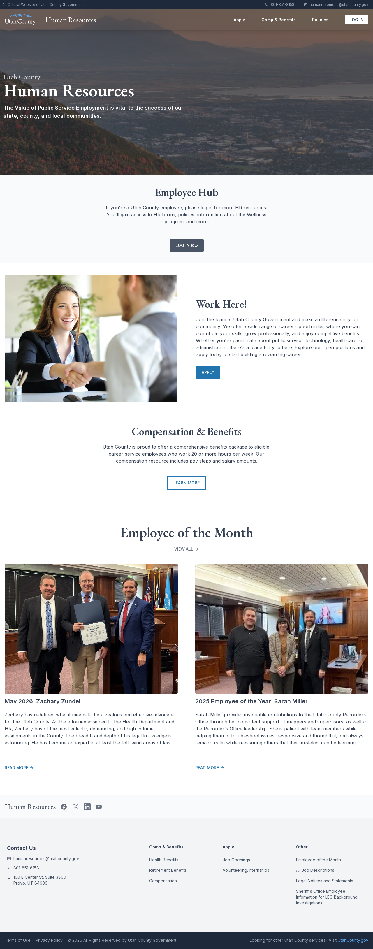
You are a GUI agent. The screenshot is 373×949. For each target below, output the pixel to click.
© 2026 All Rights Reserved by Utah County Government (122, 940)
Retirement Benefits (168, 870)
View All (186, 548)
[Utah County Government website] (20, 20)
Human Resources (70, 19)
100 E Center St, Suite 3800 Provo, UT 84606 (39, 880)
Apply (239, 19)
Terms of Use (18, 940)
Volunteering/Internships (246, 870)
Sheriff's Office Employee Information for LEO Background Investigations (327, 897)
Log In (358, 20)
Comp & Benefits (278, 19)
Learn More (186, 482)
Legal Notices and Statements (324, 880)
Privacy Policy (49, 940)
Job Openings (236, 859)
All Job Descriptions (315, 870)
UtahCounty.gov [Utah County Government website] (353, 940)
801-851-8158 (282, 4)
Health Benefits (163, 859)
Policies (320, 19)
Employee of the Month (318, 859)
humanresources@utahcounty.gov (339, 4)
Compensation (163, 880)
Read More (19, 767)
